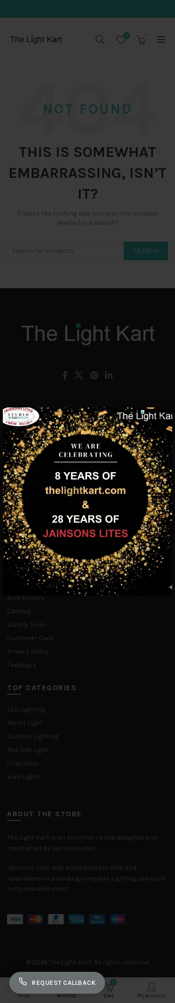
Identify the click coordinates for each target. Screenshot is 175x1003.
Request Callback (57, 982)
